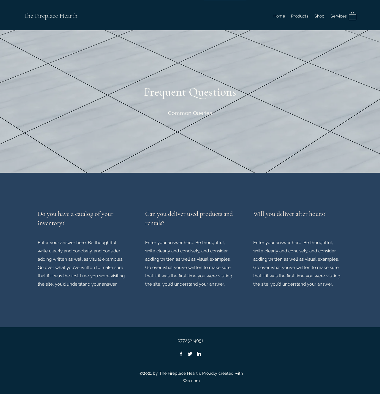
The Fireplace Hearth (50, 16)
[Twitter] (190, 354)
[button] (319, 16)
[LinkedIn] (199, 354)
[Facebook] (181, 354)
